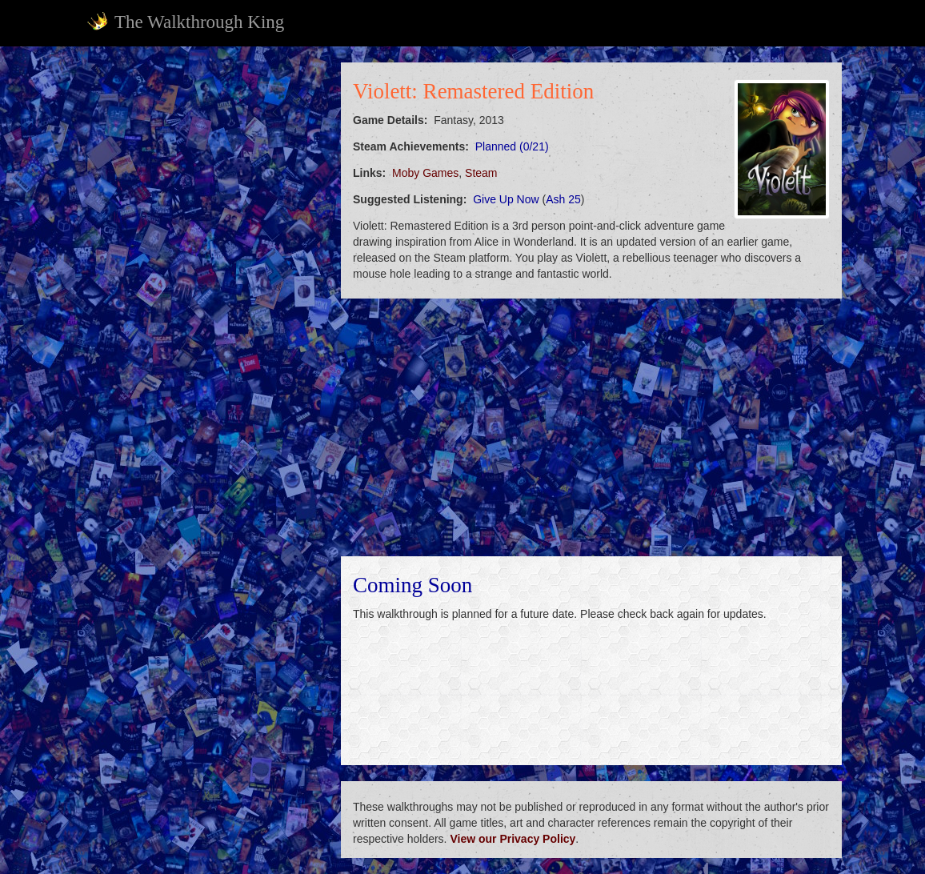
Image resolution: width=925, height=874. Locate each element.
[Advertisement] (203, 162)
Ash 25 (563, 199)
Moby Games (425, 172)
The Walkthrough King (185, 22)
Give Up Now (506, 199)
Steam (481, 172)
